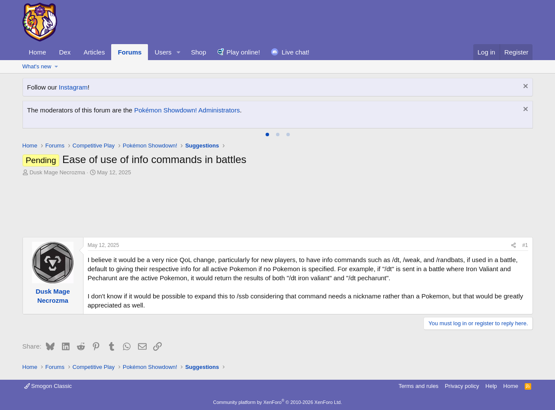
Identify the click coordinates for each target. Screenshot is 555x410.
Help (491, 386)
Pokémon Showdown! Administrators (187, 110)
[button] (178, 52)
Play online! (243, 52)
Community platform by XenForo (277, 402)
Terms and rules (418, 386)
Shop (198, 52)
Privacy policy (462, 386)
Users (162, 52)
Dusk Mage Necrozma (57, 172)
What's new (36, 66)
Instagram (73, 87)
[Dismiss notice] (524, 87)
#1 (525, 245)
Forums (129, 52)
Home (37, 52)
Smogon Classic (48, 386)
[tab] (267, 134)
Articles (94, 52)
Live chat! (295, 52)
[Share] (513, 245)
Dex (65, 52)
